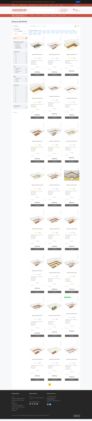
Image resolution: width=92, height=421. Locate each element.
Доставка (61, 5)
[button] (15, 5)
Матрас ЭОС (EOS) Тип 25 (71, 98)
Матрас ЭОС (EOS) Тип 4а (54, 185)
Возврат (13, 401)
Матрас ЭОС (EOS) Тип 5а (71, 185)
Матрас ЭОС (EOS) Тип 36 (71, 359)
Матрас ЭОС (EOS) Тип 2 (55, 96)
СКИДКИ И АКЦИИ (62, 15)
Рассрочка (46, 5)
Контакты (40, 5)
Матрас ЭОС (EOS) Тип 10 (37, 54)
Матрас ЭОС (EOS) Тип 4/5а (37, 185)
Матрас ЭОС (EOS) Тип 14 (54, 54)
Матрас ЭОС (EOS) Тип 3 (37, 141)
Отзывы (56, 5)
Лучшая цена (14, 403)
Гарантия (51, 5)
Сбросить (16, 33)
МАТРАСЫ (32, 15)
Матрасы (16, 18)
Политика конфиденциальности (18, 398)
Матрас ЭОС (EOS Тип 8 (72, 272)
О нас (13, 396)
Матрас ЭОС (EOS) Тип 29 (54, 359)
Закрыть (78, 1)
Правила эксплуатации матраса (18, 407)
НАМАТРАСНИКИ (45, 15)
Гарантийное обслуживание (17, 405)
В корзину (37, 74)
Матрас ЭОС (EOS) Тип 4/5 (71, 141)
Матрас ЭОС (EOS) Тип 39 (54, 141)
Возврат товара (15, 408)
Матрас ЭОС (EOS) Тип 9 (55, 228)
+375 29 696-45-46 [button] (52, 396)
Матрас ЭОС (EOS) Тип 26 (37, 359)
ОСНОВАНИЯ (53, 15)
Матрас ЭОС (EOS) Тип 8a (54, 272)
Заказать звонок (63, 11)
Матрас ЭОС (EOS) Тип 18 (71, 54)
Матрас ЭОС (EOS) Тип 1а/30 (54, 315)
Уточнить (24, 33)
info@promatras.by (51, 398)
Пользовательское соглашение (18, 400)
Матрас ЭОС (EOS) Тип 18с (37, 98)
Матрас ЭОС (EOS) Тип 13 (37, 315)
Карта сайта (14, 410)
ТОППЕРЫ (38, 15)
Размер (37, 66)
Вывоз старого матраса (33, 5)
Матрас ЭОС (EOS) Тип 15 (37, 270)
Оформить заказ (77, 10)
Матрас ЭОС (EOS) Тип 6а (37, 228)
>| (59, 384)
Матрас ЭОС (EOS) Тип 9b (71, 228)
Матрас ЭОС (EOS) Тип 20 (71, 313)
